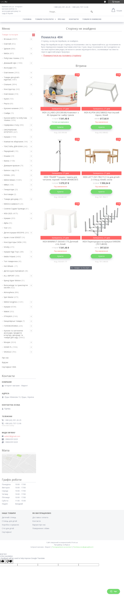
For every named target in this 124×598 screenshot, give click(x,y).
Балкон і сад (9, 170)
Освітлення (9, 72)
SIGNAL (7, 175)
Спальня (7, 84)
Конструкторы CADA (13, 242)
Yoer (6, 228)
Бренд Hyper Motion (12, 280)
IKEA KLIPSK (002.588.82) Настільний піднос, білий (101, 113)
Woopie (7, 342)
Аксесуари (8, 68)
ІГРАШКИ (8, 316)
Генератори (9, 189)
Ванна (6, 161)
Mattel (6, 311)
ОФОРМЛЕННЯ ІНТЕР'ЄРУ (10, 131)
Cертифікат (7, 532)
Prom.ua (75, 542)
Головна (27, 19)
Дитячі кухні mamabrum (14, 271)
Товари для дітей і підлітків (11, 78)
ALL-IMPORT (9, 275)
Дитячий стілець (9, 517)
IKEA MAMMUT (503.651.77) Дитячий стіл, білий (60, 242)
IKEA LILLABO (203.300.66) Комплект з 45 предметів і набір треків (60, 113)
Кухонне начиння (11, 108)
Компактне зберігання (13, 141)
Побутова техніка (11, 58)
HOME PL (8, 347)
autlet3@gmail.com (12, 436)
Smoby (6, 247)
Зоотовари (8, 194)
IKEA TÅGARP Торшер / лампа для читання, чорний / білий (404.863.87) (60, 178)
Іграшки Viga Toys (11, 252)
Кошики (7, 156)
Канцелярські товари (13, 321)
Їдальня (7, 48)
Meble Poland (9, 256)
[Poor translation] (9, 561)
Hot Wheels (9, 266)
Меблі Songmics (10, 302)
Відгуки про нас (39, 525)
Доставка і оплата (40, 517)
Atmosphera (9, 292)
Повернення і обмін (40, 528)
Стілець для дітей (9, 521)
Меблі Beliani (9, 180)
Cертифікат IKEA (9, 367)
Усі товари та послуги (80, 268)
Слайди (7, 113)
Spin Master (9, 297)
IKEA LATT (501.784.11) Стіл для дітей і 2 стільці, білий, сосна (101, 178)
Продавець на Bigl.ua (62, 545)
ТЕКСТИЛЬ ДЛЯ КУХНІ (13, 146)
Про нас (61, 19)
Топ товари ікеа (11, 261)
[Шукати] (92, 12)
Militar (6, 184)
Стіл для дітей (8, 528)
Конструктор (9, 89)
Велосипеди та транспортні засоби (16, 286)
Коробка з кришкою (10, 525)
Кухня (6, 99)
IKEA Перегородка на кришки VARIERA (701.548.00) (101, 242)
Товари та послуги (44, 19)
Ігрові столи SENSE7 (12, 237)
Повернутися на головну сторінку (62, 55)
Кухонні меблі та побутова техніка (15, 119)
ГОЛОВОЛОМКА (11, 326)
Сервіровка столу (11, 125)
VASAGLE (7, 352)
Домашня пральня (11, 165)
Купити (60, 127)
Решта (6, 103)
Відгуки (5, 362)
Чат (113, 591)
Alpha (6, 223)
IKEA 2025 (8, 213)
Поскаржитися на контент (62, 547)
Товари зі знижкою (91, 19)
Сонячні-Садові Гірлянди (14, 208)
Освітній (7, 44)
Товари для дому (11, 199)
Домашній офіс (10, 63)
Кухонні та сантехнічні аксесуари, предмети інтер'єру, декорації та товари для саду (13, 334)
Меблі (6, 53)
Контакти (74, 19)
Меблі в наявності (11, 204)
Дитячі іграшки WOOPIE (14, 232)
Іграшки (7, 137)
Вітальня (8, 39)
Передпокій (9, 151)
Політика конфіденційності (83, 547)
